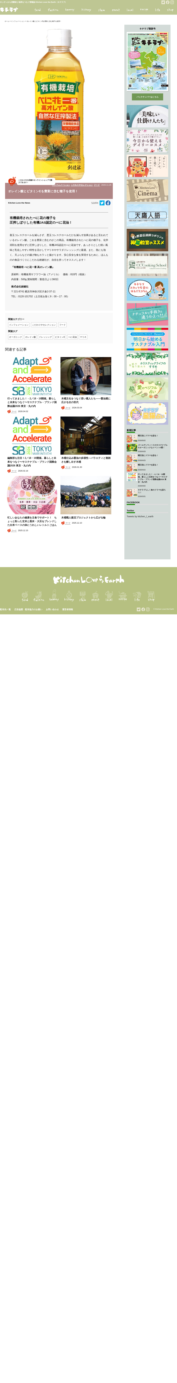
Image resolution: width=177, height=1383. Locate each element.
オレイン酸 (30, 337)
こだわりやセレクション (82, 185)
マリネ (83, 337)
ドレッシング (45, 337)
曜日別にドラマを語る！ (148, 436)
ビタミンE (60, 337)
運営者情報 (67, 609)
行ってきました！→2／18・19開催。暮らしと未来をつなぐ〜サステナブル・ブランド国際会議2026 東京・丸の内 (31, 402)
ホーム (7, 21)
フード (97, 185)
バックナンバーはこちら (148, 97)
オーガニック (15, 337)
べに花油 (72, 337)
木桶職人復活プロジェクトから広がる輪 (84, 517)
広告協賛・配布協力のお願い (28, 609)
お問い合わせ (52, 609)
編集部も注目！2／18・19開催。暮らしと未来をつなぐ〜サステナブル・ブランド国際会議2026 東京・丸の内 (31, 462)
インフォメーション (18, 21)
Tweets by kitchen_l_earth (140, 516)
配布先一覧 (5, 609)
